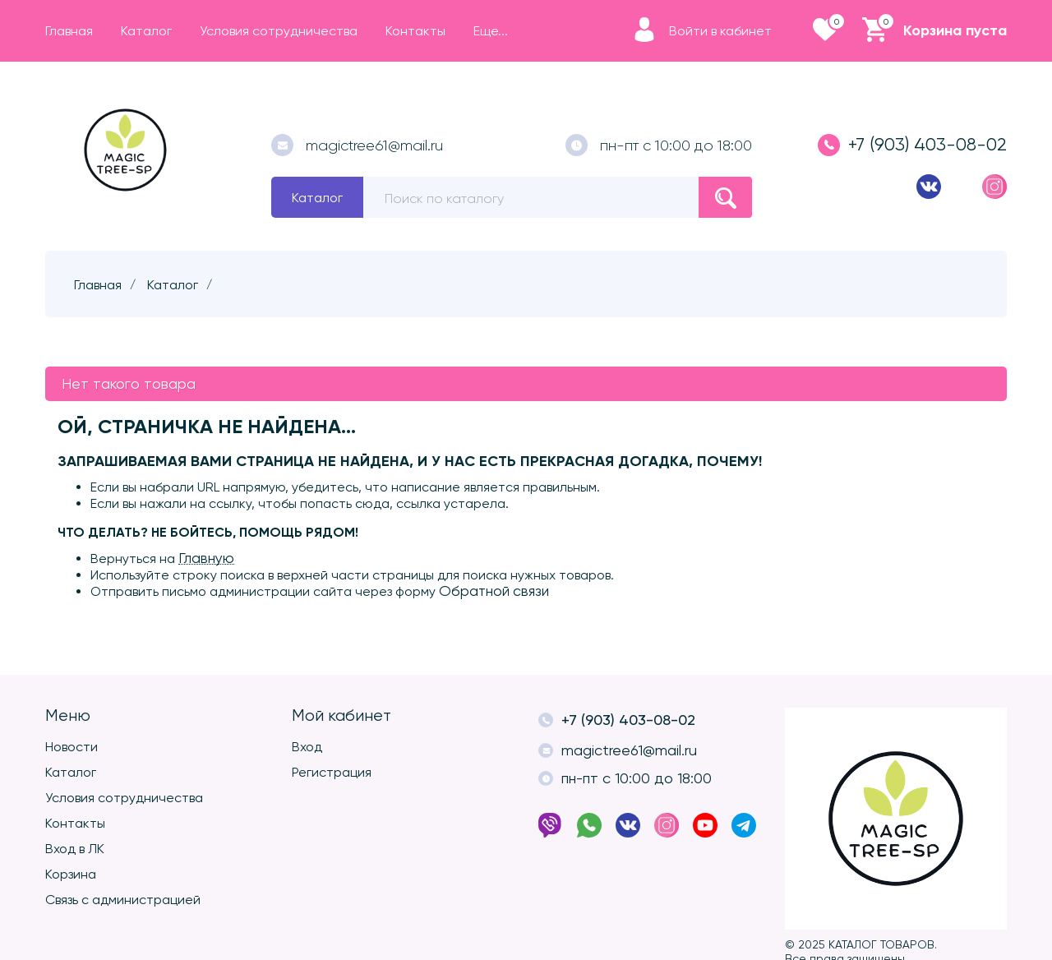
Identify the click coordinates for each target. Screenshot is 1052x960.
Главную (206, 558)
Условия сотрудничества (124, 797)
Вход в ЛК (74, 848)
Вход (307, 747)
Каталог (317, 197)
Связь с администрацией (123, 899)
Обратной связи (494, 591)
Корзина (70, 874)
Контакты (75, 823)
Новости (71, 747)
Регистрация (331, 772)
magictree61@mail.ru (357, 145)
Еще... (490, 31)
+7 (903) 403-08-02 (912, 145)
